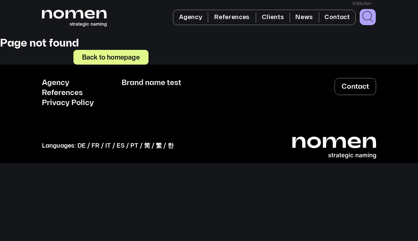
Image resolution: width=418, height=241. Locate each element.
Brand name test (151, 83)
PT (134, 146)
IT (108, 146)
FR (96, 146)
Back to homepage (111, 57)
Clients (273, 17)
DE (81, 146)
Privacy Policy (68, 103)
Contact (337, 17)
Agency (190, 17)
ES (121, 146)
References (232, 17)
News (304, 17)
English (361, 3)
